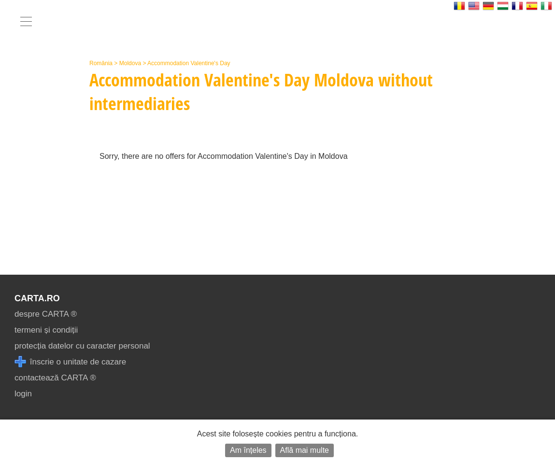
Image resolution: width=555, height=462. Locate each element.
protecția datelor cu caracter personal (82, 345)
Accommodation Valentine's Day (188, 63)
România (101, 63)
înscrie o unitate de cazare (70, 361)
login (23, 393)
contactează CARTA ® (55, 377)
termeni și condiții (46, 330)
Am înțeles (248, 450)
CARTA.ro (37, 298)
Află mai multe (304, 450)
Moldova (130, 63)
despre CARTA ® (45, 314)
